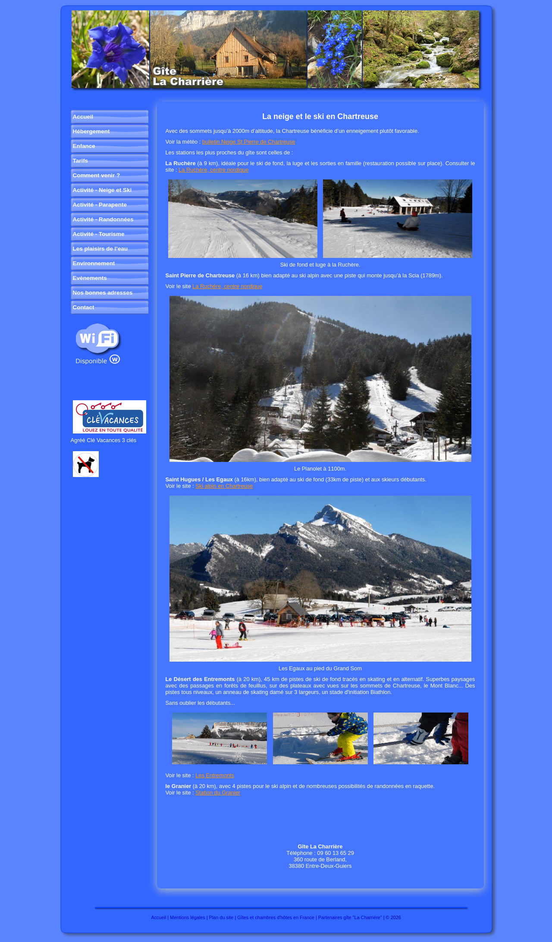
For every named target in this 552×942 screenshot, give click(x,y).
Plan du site (221, 917)
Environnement (94, 263)
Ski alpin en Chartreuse (224, 486)
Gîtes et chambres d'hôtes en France (275, 917)
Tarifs (80, 160)
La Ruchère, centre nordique (213, 169)
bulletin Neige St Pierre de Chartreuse (248, 141)
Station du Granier (217, 792)
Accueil (83, 116)
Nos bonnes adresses (103, 292)
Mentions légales (187, 917)
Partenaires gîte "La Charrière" (350, 917)
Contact (83, 307)
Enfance (84, 146)
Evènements (90, 278)
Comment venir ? (96, 175)
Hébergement (91, 131)
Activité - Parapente (100, 204)
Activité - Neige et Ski (102, 190)
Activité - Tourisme (99, 234)
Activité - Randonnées (103, 219)
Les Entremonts (214, 775)
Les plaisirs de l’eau (100, 248)
